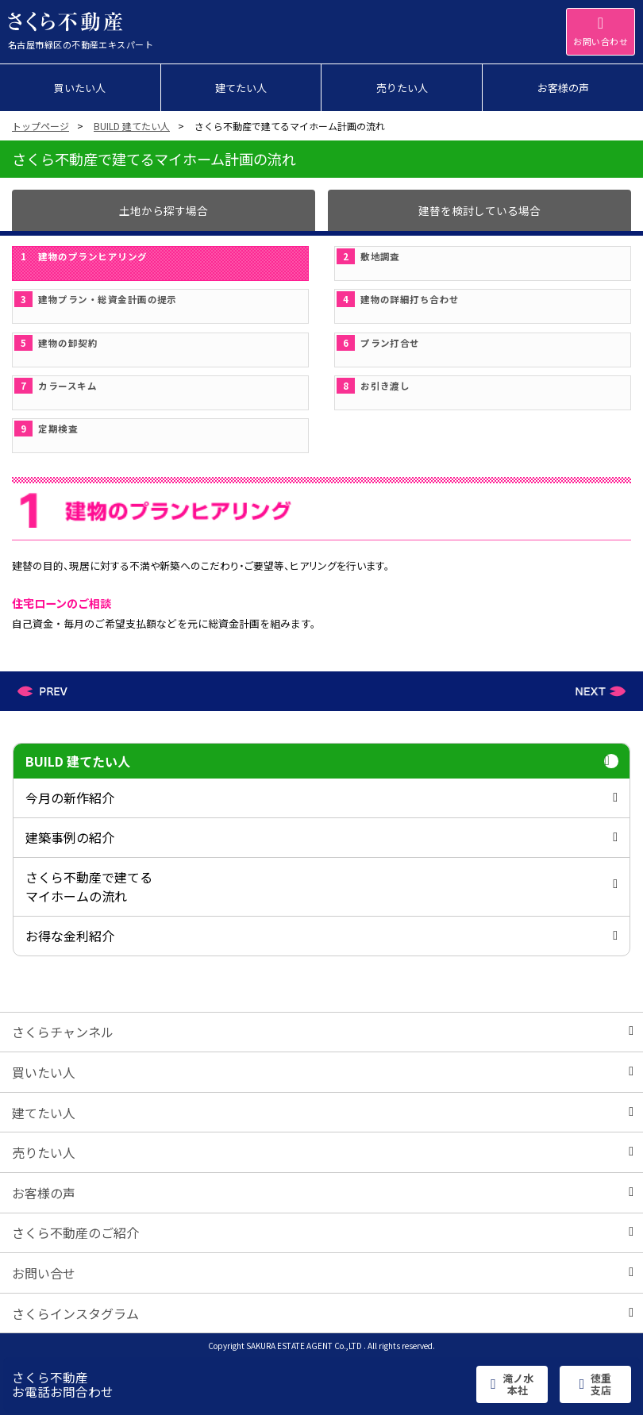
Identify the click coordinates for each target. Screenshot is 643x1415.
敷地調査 (368, 256)
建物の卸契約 (56, 343)
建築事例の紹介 (321, 837)
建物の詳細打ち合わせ (398, 299)
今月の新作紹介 (321, 797)
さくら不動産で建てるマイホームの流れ (321, 886)
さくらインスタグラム (322, 1313)
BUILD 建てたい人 (132, 126)
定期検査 (46, 428)
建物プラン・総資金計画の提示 (95, 299)
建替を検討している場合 (479, 210)
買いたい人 (322, 1072)
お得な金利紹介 (321, 935)
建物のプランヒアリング (81, 256)
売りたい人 (322, 1152)
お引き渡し (373, 386)
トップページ (40, 126)
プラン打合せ (378, 343)
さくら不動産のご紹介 (322, 1232)
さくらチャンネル (322, 1031)
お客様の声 (322, 1192)
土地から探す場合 (163, 210)
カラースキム (55, 386)
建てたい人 (322, 1112)
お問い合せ (322, 1272)
